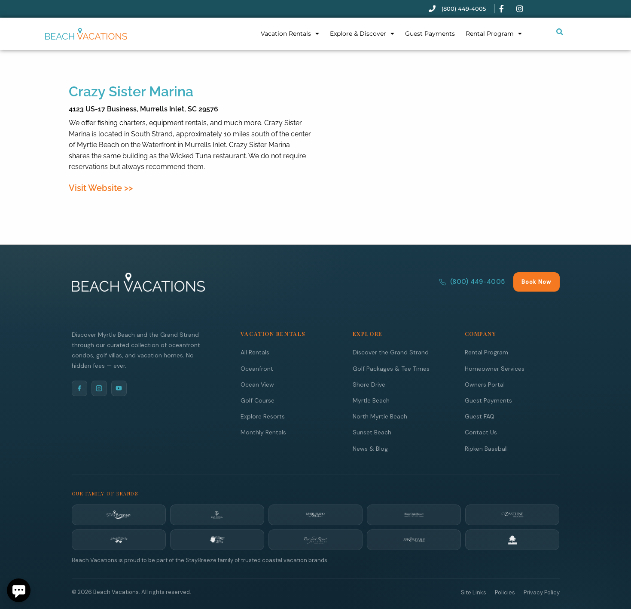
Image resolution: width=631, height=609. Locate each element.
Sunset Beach (372, 432)
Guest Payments (430, 33)
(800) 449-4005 (472, 281)
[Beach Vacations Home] (138, 281)
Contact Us (481, 432)
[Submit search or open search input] (559, 31)
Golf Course (257, 400)
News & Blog (370, 448)
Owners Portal (485, 384)
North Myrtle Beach (380, 416)
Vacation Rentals (290, 33)
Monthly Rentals (263, 432)
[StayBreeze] (119, 514)
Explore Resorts (263, 416)
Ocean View (257, 384)
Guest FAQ (479, 416)
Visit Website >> (101, 188)
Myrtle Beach (371, 400)
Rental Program (494, 33)
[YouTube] (119, 388)
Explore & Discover (362, 33)
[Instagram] (99, 388)
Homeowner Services (494, 368)
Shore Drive (369, 384)
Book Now (536, 281)
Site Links (473, 592)
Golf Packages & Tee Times (391, 368)
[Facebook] (79, 388)
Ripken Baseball (486, 448)
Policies (505, 592)
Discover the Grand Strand (391, 352)
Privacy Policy (542, 592)
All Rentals (255, 352)
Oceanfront (257, 368)
